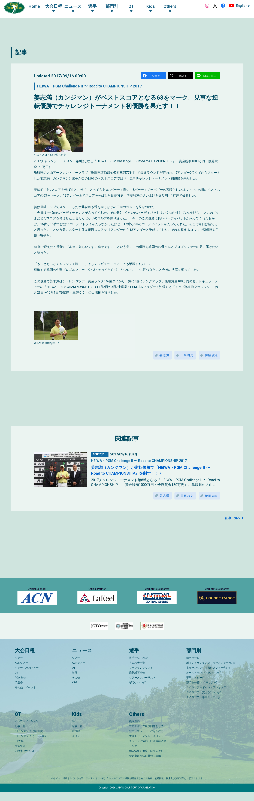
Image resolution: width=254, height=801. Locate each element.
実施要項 (20, 755)
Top (74, 730)
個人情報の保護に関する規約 (146, 760)
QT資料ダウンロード (27, 760)
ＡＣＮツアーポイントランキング (206, 696)
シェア (156, 76)
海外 (74, 681)
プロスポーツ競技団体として (146, 735)
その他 (76, 686)
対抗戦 (76, 740)
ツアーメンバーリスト (142, 686)
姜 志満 (161, 356)
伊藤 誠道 (210, 356)
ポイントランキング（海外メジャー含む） (211, 672)
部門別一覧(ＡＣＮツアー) (201, 691)
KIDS (74, 691)
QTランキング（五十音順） (31, 745)
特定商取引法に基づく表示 (145, 765)
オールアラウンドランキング (203, 681)
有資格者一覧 (137, 672)
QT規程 (19, 750)
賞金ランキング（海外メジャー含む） (208, 676)
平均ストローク (195, 686)
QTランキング (137, 691)
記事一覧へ (232, 519)
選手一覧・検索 (138, 667)
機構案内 (134, 730)
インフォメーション (27, 730)
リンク (133, 755)
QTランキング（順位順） (30, 740)
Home (35, 6)
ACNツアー (21, 672)
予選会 (19, 691)
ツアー (19, 667)
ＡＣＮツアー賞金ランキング (203, 701)
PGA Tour (20, 686)
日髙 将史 (185, 356)
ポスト (183, 76)
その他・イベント (25, 696)
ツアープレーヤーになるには (146, 740)
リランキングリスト (141, 676)
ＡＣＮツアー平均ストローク (203, 706)
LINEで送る (210, 76)
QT (16, 681)
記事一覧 (20, 735)
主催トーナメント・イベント (146, 745)
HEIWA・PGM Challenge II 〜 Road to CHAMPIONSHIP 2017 (95, 86)
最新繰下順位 (137, 681)
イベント (77, 745)
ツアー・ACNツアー (27, 676)
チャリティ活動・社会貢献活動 (147, 750)
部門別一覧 (192, 667)
